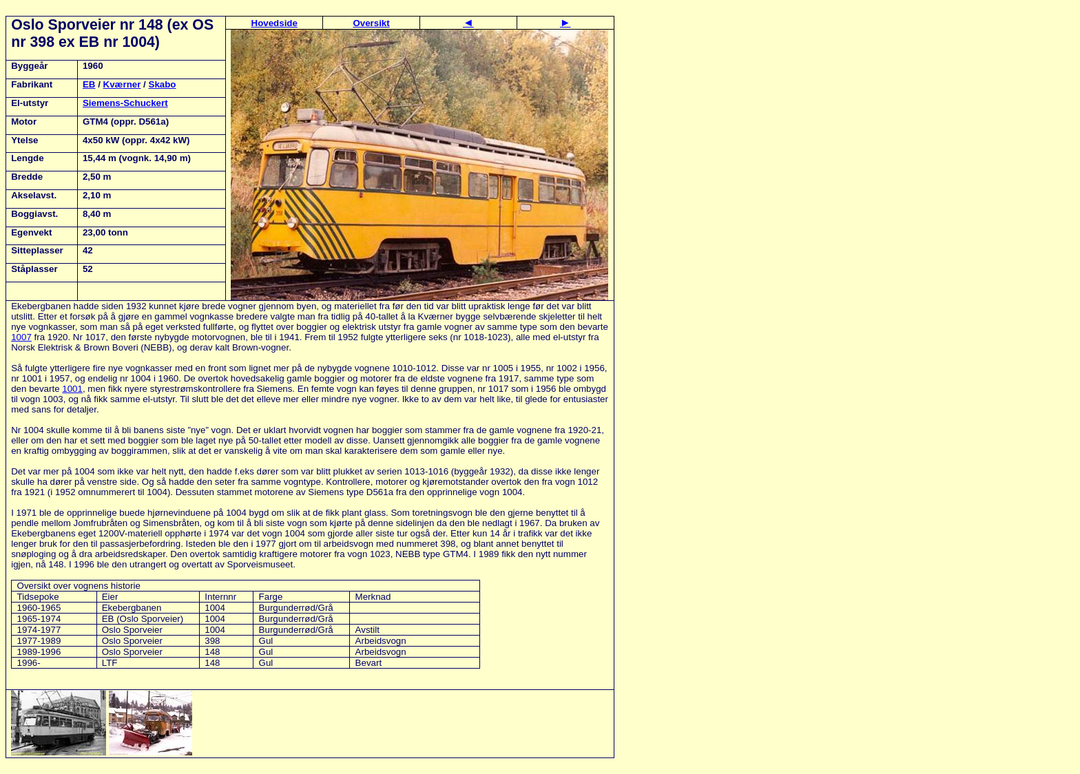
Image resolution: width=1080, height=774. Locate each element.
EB (89, 84)
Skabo (162, 84)
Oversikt (371, 23)
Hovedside (274, 23)
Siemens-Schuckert (125, 103)
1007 (21, 337)
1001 (72, 389)
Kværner (122, 84)
